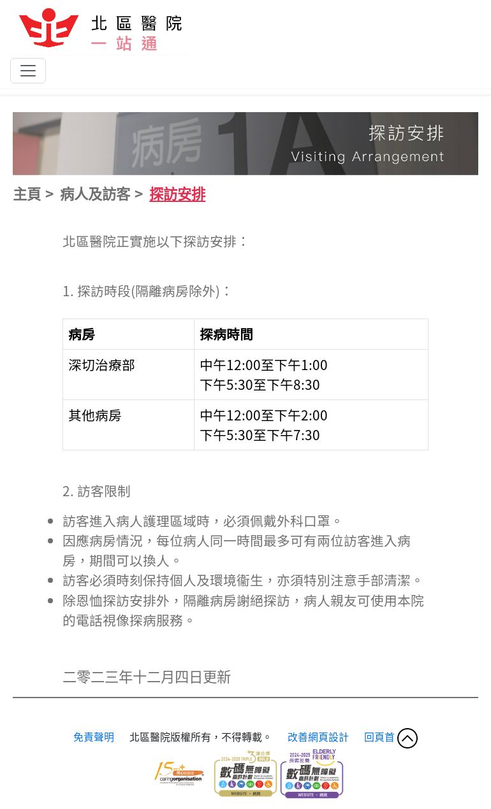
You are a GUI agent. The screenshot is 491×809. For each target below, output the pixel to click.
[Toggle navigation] (28, 70)
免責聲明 (93, 736)
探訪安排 (177, 193)
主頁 (27, 193)
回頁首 (391, 736)
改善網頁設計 (319, 736)
